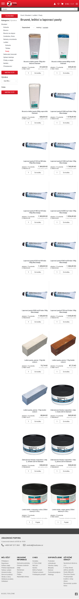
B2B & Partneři (37, 570)
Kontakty (35, 561)
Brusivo (5, 30)
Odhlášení (4, 581)
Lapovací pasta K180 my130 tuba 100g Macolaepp (34, 212)
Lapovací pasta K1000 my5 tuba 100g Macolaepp (63, 112)
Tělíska (7, 48)
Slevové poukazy (7, 574)
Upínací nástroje (8, 57)
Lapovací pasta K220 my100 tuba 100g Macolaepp (34, 261)
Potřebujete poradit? (39, 574)
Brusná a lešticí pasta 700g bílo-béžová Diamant (35, 62)
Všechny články (53, 565)
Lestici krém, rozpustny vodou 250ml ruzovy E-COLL (34, 510)
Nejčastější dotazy (23, 577)
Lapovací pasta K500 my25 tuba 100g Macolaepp (35, 311)
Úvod (22, 15)
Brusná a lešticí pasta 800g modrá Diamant (63, 62)
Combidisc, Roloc (9, 36)
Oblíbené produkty (7, 579)
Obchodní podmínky (23, 563)
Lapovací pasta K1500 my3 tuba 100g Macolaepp (63, 162)
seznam (45, 27)
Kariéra (34, 568)
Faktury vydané (6, 570)
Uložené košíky (6, 572)
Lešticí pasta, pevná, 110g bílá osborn (34, 361)
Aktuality (51, 568)
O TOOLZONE (36, 563)
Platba (19, 574)
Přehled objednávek (7, 568)
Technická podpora (54, 572)
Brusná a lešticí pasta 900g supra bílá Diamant (35, 112)
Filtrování (10, 16)
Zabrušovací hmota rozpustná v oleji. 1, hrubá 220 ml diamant (63, 411)
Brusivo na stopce (9, 33)
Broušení (4, 24)
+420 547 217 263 (12, 545)
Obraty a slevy (6, 577)
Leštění (5, 42)
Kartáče (5, 63)
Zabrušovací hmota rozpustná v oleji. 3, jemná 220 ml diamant (63, 460)
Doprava (19, 572)
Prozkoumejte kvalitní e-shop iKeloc (68, 579)
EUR (72, 4)
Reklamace (20, 570)
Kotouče (6, 27)
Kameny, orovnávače (10, 39)
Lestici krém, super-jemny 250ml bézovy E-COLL (63, 510)
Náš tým (35, 565)
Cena (3, 87)
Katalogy (51, 574)
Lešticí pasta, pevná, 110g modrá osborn (34, 411)
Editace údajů (5, 565)
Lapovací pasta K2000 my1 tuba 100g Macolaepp (63, 212)
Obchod (50, 570)
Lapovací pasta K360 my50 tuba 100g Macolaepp (63, 261)
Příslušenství (7, 66)
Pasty (7, 51)
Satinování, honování (10, 54)
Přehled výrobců (37, 572)
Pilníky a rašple (8, 60)
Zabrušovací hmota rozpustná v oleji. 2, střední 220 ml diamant (34, 460)
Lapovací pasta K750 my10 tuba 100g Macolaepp (63, 311)
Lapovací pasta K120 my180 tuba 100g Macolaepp (34, 162)
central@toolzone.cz (34, 545)
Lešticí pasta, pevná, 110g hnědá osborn (63, 361)
